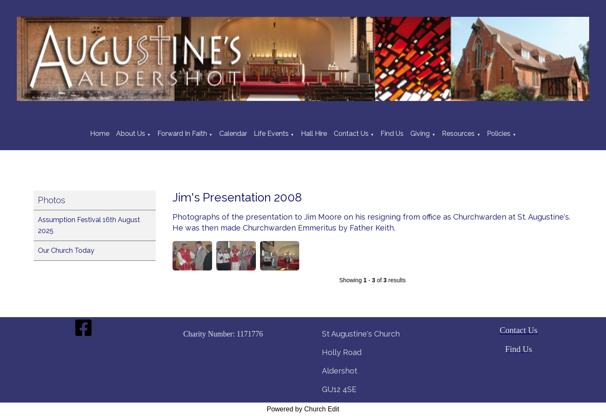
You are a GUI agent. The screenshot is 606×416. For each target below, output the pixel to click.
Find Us (392, 134)
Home (99, 134)
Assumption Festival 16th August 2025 (89, 225)
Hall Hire (314, 134)
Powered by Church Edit (303, 409)
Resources (458, 134)
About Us (130, 134)
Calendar (233, 134)
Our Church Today (66, 250)
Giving (420, 134)
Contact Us (351, 134)
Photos (51, 200)
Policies (498, 134)
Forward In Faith (182, 134)
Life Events (271, 134)
